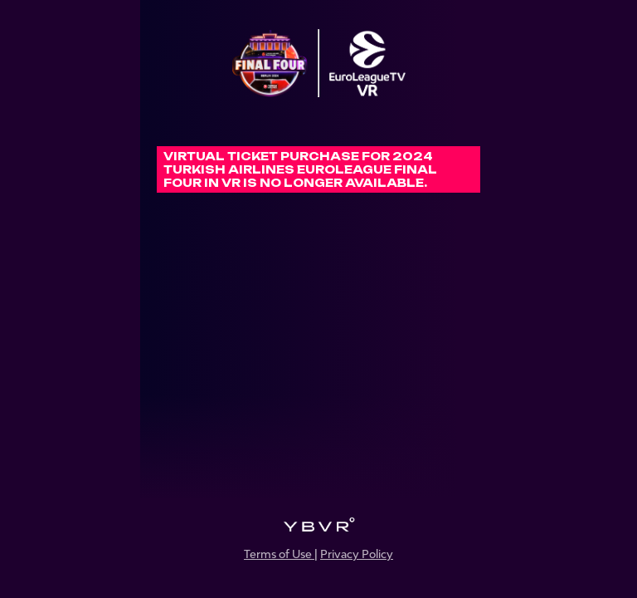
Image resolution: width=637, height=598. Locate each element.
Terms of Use (279, 554)
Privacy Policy (356, 554)
